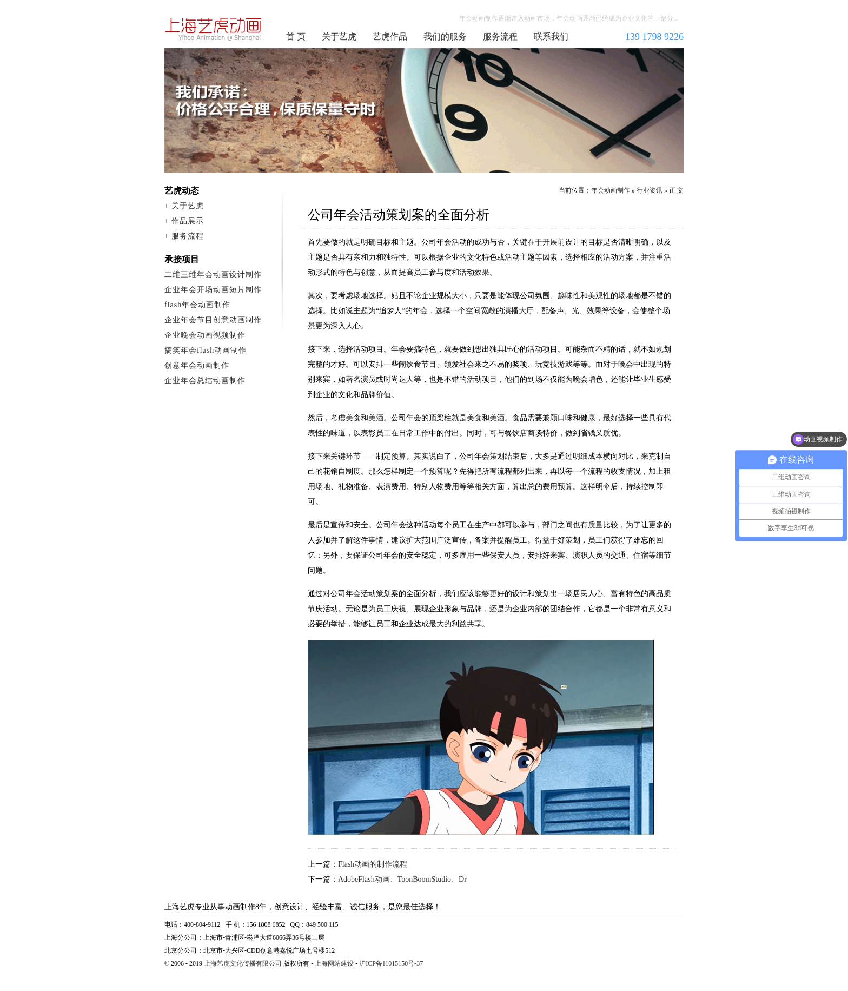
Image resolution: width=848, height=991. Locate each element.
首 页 (296, 36)
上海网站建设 (334, 963)
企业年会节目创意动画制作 (213, 320)
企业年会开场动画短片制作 (213, 290)
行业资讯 (649, 190)
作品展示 (187, 221)
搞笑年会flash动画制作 (205, 350)
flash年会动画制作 (197, 305)
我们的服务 (445, 36)
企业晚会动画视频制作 (205, 335)
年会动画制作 (213, 29)
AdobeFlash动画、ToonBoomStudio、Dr (402, 879)
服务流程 (500, 36)
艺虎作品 (390, 36)
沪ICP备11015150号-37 (391, 963)
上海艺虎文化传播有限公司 (243, 963)
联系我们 (551, 36)
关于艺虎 (339, 36)
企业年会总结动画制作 (205, 380)
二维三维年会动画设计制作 (213, 274)
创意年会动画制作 (196, 365)
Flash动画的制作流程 (372, 864)
